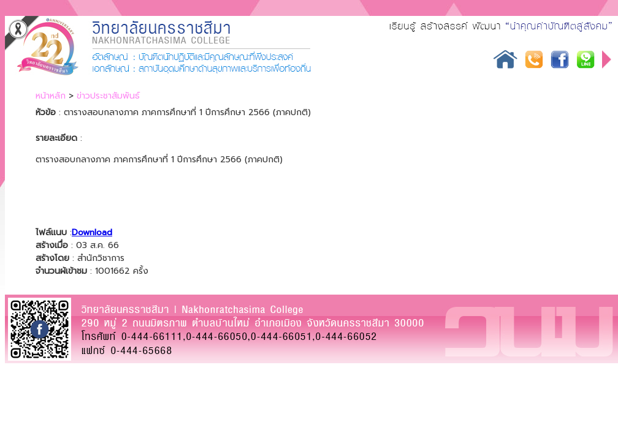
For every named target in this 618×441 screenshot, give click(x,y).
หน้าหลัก (51, 95)
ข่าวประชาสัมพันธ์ (108, 95)
